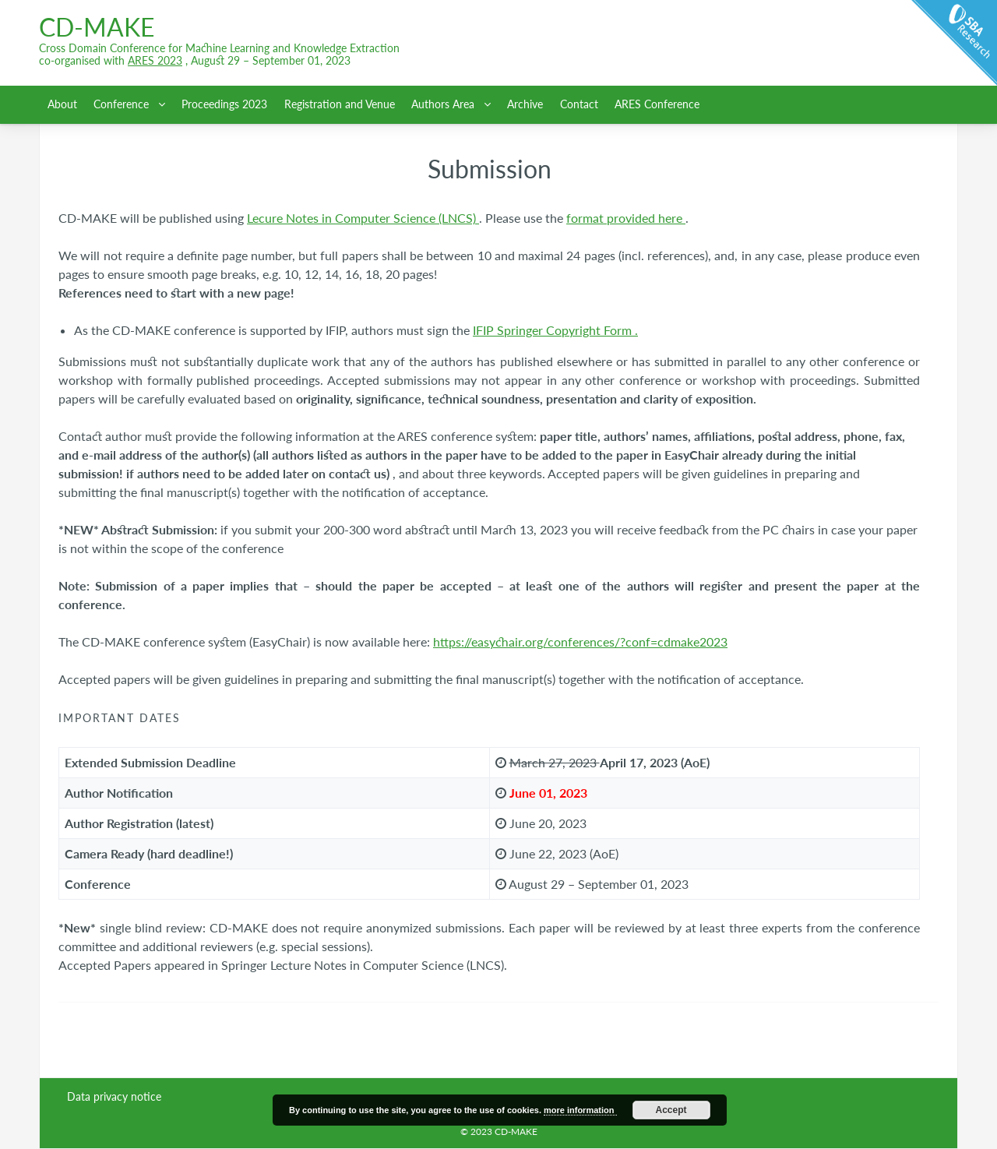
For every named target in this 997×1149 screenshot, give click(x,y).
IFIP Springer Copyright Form (554, 329)
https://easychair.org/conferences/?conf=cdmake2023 (580, 641)
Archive (525, 104)
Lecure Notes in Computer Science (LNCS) (363, 217)
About (62, 104)
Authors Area (444, 104)
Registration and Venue (339, 104)
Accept (671, 1110)
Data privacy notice (114, 1096)
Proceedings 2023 (224, 104)
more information (580, 1110)
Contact (579, 104)
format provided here (625, 217)
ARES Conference (657, 104)
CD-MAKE (96, 27)
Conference (122, 104)
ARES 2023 (155, 61)
